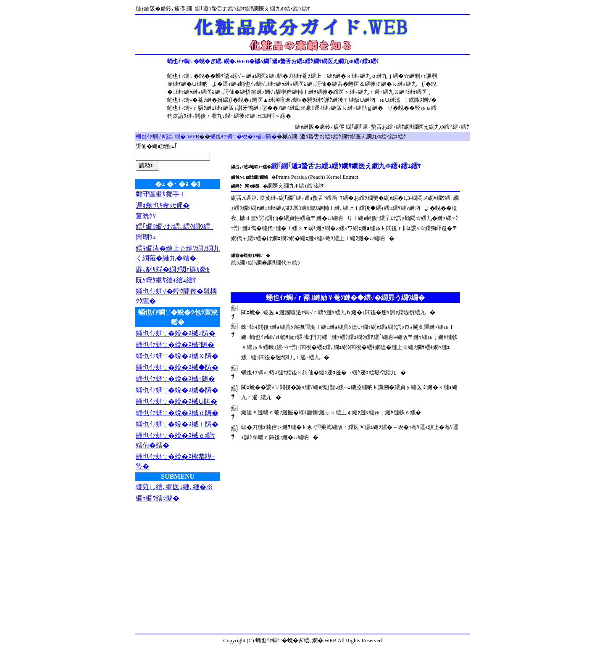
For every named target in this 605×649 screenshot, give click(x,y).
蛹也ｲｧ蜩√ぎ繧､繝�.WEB (167, 136)
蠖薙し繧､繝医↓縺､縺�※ (174, 486)
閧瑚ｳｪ (146, 237)
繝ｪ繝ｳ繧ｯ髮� (157, 498)
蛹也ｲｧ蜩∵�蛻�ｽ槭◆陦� (177, 367)
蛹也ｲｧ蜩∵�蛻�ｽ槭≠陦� (176, 333)
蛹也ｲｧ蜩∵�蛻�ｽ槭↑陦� (175, 378)
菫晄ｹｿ (146, 216)
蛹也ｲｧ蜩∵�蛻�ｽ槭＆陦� (177, 356)
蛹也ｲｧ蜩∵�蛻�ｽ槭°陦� (175, 344)
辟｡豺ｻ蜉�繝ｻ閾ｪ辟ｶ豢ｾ (173, 269)
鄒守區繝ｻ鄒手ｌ (161, 194)
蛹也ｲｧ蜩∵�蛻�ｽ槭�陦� (177, 390)
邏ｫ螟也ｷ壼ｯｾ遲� (162, 205)
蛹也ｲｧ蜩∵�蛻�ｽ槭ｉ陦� (177, 424)
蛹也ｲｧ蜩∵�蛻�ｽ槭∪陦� (243, 136)
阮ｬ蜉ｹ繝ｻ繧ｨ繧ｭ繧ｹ (166, 279)
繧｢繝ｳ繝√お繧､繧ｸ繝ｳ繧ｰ (174, 226)
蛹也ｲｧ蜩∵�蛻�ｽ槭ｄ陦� (177, 412)
